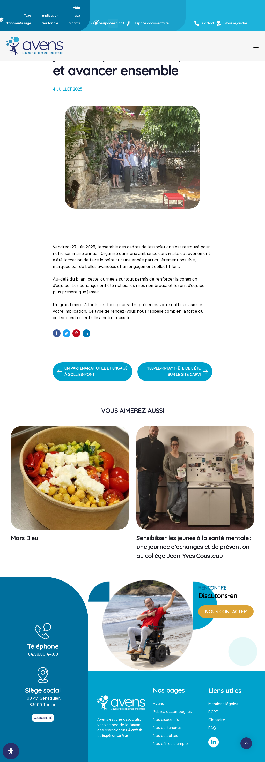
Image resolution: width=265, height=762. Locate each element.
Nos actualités (165, 735)
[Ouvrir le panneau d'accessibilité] (11, 751)
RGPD (213, 711)
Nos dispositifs (166, 719)
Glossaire (216, 719)
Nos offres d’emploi (171, 743)
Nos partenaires (167, 727)
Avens (158, 703)
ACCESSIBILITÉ (43, 718)
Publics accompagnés (172, 711)
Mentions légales (223, 703)
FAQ (212, 727)
